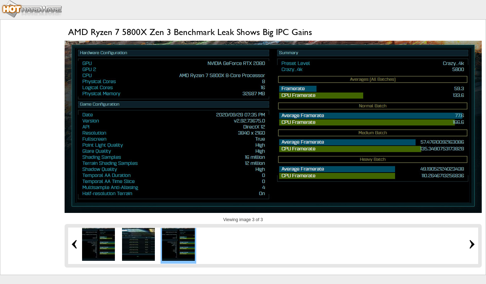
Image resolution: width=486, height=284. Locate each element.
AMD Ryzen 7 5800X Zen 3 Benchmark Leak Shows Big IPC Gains (190, 32)
